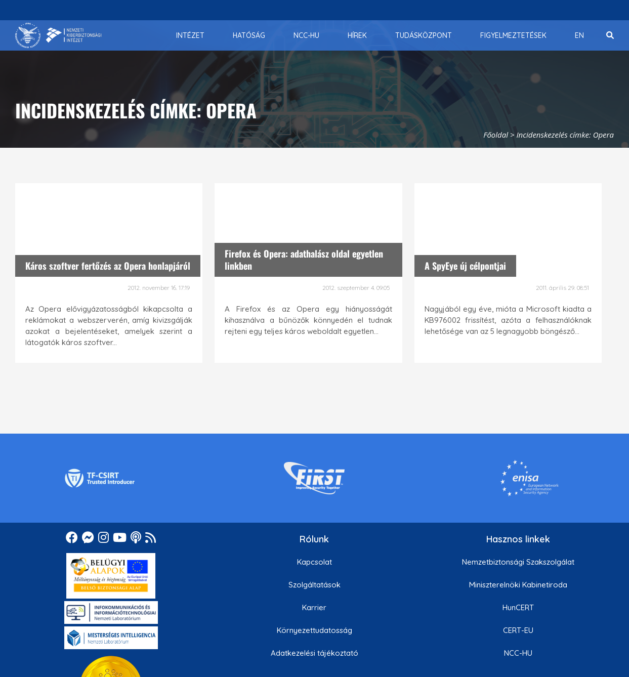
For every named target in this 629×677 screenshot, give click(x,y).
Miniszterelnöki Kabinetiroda (518, 584)
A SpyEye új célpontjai (465, 265)
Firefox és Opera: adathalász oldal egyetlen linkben (304, 259)
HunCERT (518, 607)
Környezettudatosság (314, 630)
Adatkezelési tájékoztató (314, 653)
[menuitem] (190, 35)
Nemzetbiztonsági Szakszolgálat (518, 562)
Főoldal (495, 135)
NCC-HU (518, 653)
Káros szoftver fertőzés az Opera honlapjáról (107, 265)
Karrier (314, 607)
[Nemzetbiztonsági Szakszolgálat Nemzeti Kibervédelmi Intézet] (58, 35)
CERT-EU (518, 630)
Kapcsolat (314, 562)
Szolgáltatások (314, 584)
